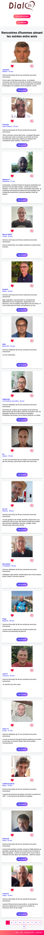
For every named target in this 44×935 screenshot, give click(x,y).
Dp (3, 454)
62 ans (11, 71)
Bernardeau (6, 564)
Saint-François (7, 126)
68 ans (13, 566)
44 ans (22, 401)
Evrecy (4, 731)
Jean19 (5, 674)
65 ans (10, 291)
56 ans (12, 676)
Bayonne (5, 621)
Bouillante (5, 181)
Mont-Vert (5, 346)
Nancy (4, 291)
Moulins (5, 511)
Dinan (4, 840)
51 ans (10, 731)
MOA (4, 344)
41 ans (12, 181)
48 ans (12, 621)
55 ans (15, 126)
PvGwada (5, 125)
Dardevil (5, 289)
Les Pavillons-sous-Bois (10, 401)
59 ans (10, 236)
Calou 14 (5, 729)
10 (24, 927)
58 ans (11, 511)
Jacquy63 (5, 70)
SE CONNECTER (22, 22)
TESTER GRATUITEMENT (22, 16)
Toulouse (5, 676)
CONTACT (39, 932)
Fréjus (4, 895)
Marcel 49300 (7, 234)
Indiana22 (5, 839)
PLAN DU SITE (29, 932)
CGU (21, 932)
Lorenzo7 (5, 893)
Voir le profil (22, 90)
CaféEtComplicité (8, 784)
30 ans (10, 456)
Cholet (4, 236)
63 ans (10, 840)
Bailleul (4, 71)
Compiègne (6, 566)
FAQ (17, 932)
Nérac (4, 785)
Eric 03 (4, 509)
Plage (4, 619)
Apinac (4, 456)
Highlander (6, 399)
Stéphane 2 (6, 179)
